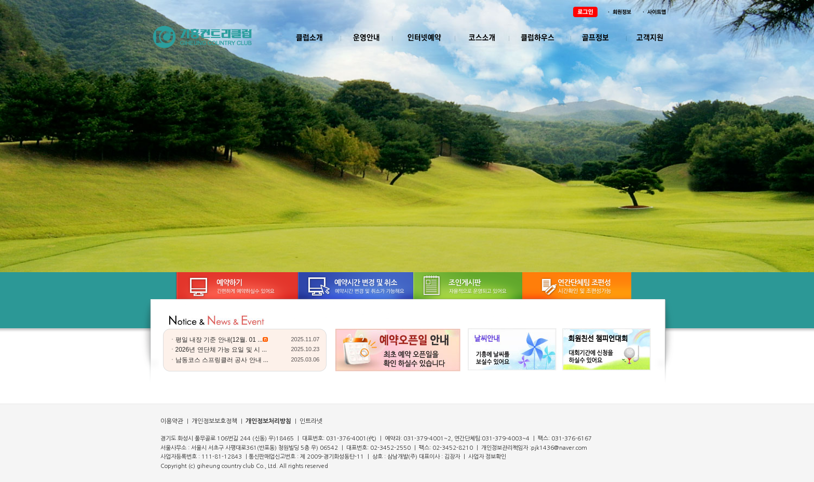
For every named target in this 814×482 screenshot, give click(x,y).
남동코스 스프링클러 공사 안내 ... (221, 360)
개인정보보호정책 (213, 421)
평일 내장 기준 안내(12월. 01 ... (219, 339)
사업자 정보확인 (487, 457)
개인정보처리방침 (268, 421)
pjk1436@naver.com (559, 448)
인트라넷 (310, 421)
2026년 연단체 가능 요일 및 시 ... (221, 349)
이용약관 (171, 421)
